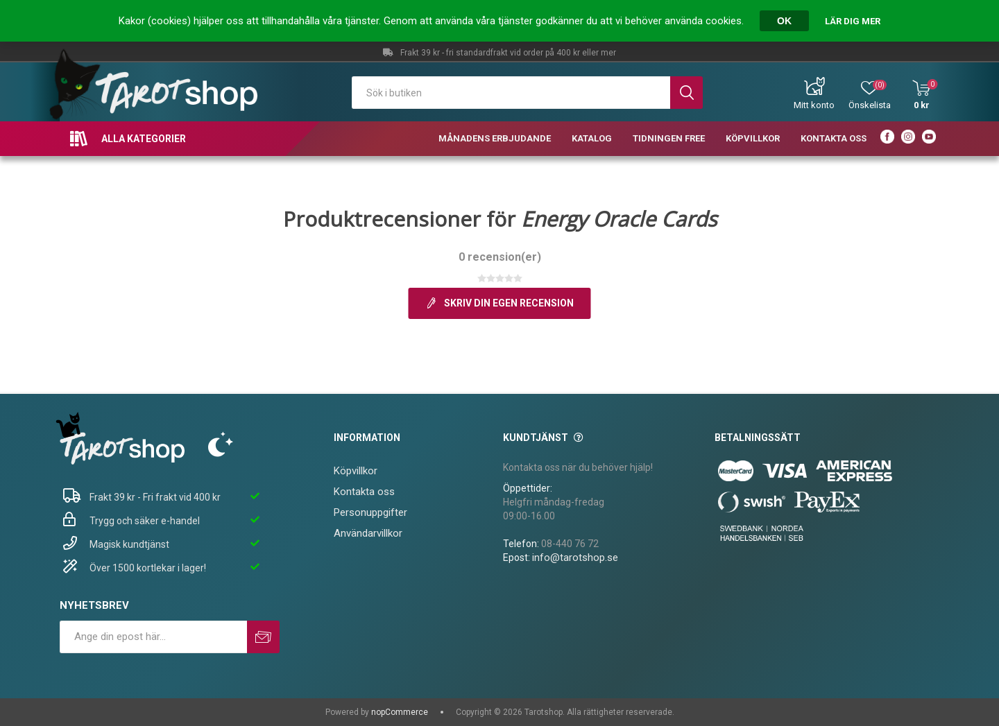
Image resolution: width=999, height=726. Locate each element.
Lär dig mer (852, 21)
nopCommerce (399, 712)
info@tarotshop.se (575, 557)
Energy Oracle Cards (619, 219)
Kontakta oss (364, 491)
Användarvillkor (368, 533)
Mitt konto (814, 105)
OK (784, 20)
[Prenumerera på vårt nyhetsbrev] (153, 637)
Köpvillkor (355, 471)
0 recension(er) (500, 256)
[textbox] (511, 92)
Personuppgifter (370, 512)
